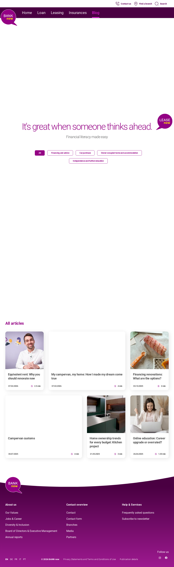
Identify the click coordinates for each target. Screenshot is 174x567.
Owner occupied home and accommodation (119, 153)
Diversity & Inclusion (17, 524)
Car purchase (85, 153)
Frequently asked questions (138, 512)
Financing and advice (60, 153)
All (40, 153)
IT (20, 559)
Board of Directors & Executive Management (31, 531)
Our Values (11, 512)
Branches (71, 524)
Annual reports (13, 537)
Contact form (74, 518)
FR (16, 559)
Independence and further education (88, 161)
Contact (71, 512)
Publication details (129, 559)
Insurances (78, 13)
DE (11, 559)
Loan (41, 13)
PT (24, 559)
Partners (71, 537)
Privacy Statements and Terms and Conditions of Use (89, 559)
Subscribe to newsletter (135, 518)
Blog (95, 13)
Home (27, 13)
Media (70, 531)
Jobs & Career (13, 518)
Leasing (57, 13)
